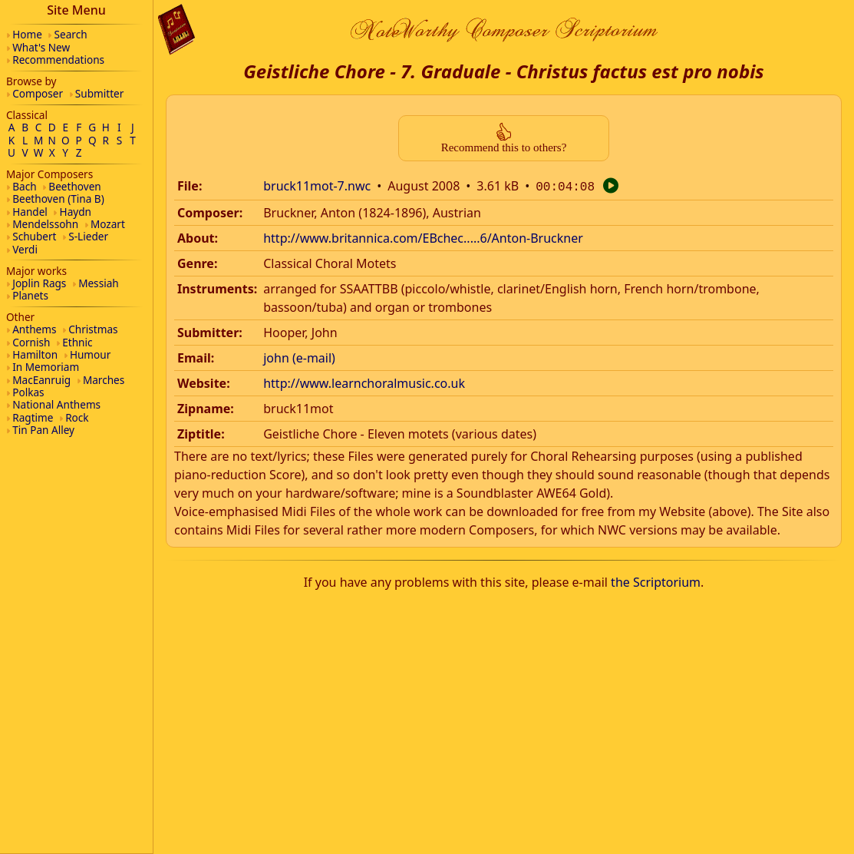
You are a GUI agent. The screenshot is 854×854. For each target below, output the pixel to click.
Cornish (31, 342)
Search (70, 34)
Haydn (75, 211)
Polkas (28, 392)
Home (27, 34)
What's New (41, 47)
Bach (24, 186)
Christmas (92, 329)
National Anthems (56, 404)
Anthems (34, 329)
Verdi (25, 249)
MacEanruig (41, 379)
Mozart (108, 224)
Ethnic (77, 342)
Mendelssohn (45, 224)
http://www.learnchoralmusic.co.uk (364, 381)
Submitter (99, 93)
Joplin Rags (39, 283)
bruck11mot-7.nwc (317, 185)
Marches (103, 379)
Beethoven (74, 186)
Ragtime (32, 417)
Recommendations (58, 59)
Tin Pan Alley (43, 429)
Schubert (34, 236)
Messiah (98, 283)
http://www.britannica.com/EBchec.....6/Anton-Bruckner (423, 236)
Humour (90, 354)
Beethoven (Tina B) (58, 198)
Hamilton (35, 354)
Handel (30, 211)
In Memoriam (45, 366)
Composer (37, 93)
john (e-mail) (299, 356)
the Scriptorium (656, 580)
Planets (30, 295)
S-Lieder (88, 236)
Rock (76, 417)
